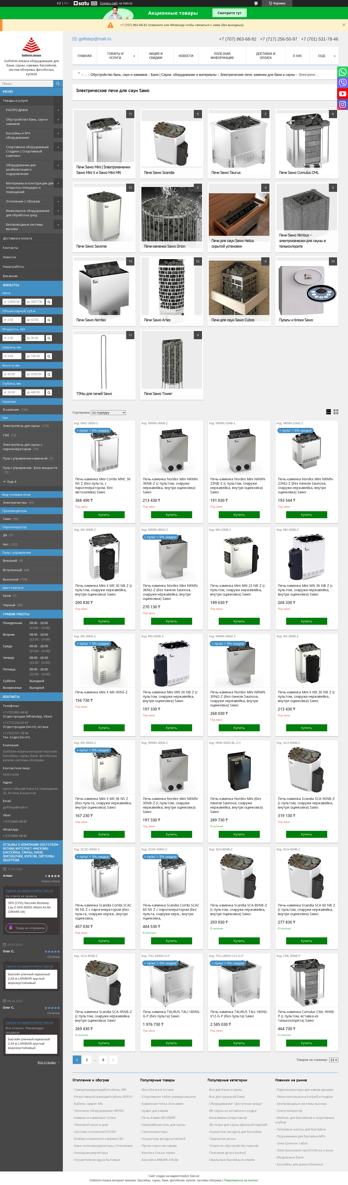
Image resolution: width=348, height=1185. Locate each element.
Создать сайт (109, 3)
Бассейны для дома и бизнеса (300, 1164)
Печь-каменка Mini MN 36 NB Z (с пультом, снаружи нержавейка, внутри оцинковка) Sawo (305, 589)
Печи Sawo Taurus (225, 172)
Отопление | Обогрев (23, 201)
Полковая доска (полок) (227, 1152)
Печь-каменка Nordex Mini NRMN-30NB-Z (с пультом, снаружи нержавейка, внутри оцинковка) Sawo (171, 805)
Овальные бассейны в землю (232, 1159)
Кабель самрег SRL (88, 1103)
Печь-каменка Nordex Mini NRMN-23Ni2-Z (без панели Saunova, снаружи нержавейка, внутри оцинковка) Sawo (306, 485)
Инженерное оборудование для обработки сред (28, 212)
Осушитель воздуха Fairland (163, 1138)
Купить (104, 514)
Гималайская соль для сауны (164, 1124)
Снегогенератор (289, 1110)
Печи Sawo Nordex (91, 320)
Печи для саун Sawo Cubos (232, 320)
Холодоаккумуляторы (91, 1152)
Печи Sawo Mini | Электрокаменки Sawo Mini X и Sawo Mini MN (103, 170)
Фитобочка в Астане (158, 1089)
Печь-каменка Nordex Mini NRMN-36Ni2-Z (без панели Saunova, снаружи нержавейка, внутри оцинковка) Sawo (171, 592)
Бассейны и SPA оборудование (18, 135)
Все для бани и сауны (225, 1089)
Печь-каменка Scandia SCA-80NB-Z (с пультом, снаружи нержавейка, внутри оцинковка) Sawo (238, 909)
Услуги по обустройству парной (233, 1145)
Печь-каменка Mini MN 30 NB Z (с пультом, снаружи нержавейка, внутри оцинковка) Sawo (170, 696)
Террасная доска (222, 1138)
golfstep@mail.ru (15, 807)
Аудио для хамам (155, 1110)
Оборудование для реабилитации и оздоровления (21, 169)
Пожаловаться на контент (241, 1180)
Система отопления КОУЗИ (95, 1131)
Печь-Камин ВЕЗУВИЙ (158, 1117)
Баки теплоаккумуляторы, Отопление (103, 1145)
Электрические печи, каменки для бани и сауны (257, 75)
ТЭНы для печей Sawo (94, 393)
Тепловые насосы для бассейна (301, 1129)
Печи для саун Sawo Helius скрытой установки (232, 243)
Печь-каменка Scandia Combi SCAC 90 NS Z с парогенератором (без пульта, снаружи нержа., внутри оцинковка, (103, 911)
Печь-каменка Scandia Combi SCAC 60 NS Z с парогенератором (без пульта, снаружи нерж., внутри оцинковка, (171, 911)
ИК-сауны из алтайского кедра (232, 1110)
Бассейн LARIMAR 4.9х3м (160, 1159)
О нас (297, 56)
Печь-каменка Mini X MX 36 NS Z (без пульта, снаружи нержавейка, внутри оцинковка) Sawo (103, 803)
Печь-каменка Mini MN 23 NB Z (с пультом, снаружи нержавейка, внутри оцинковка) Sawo (237, 589)
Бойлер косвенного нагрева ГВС (99, 1138)
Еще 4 (11, 481)
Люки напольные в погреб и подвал (305, 1096)
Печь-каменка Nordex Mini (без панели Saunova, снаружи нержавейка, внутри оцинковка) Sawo (236, 805)
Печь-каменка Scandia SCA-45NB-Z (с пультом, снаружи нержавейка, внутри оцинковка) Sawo (103, 1016)
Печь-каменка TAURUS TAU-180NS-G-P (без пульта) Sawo (172, 1014)
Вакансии (10, 276)
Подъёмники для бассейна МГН (301, 1136)
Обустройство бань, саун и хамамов (27, 121)
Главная (85, 56)
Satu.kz (194, 1176)
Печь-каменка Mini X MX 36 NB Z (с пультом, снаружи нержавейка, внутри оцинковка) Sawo (306, 696)
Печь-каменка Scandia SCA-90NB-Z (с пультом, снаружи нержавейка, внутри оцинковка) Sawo (306, 803)
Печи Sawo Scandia (159, 172)
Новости (9, 257)
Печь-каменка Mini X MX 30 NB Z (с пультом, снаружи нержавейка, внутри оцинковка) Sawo (103, 589)
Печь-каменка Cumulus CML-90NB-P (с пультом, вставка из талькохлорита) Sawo (306, 1016)
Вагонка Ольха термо (158, 1152)
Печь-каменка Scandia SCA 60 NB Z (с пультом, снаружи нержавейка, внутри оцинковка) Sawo (306, 909)
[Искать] (58, 83)
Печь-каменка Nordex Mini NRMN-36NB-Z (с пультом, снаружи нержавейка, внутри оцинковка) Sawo (171, 485)
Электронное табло (292, 1143)
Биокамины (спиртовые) (228, 1117)
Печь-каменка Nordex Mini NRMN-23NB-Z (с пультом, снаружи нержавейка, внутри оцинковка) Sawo (238, 485)
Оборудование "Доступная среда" (236, 1103)
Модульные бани (290, 1157)
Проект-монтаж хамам (159, 1145)
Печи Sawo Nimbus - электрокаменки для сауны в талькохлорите (302, 240)
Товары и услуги (15, 100)
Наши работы (13, 266)
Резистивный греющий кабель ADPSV (103, 1096)
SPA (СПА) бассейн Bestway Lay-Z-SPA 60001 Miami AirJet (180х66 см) (29, 907)
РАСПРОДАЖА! (17, 110)
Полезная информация (222, 56)
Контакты (10, 247)
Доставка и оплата (17, 238)
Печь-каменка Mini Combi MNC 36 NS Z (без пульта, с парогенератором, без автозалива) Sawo (102, 485)
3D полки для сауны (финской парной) (238, 1124)
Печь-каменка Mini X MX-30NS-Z (101, 692)
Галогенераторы (155, 1131)
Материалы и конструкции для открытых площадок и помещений (29, 187)
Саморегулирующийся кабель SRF (100, 1089)
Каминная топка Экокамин (162, 1103)
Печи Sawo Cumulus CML (299, 172)
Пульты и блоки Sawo (296, 320)
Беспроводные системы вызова (24, 226)
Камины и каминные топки (95, 1117)
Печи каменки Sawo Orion (164, 246)
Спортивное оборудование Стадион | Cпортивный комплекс (27, 151)
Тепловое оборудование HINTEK (99, 1110)
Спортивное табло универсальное (169, 1096)
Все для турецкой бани (227, 1096)
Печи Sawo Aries (157, 320)
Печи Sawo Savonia (91, 246)
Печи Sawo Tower (158, 393)
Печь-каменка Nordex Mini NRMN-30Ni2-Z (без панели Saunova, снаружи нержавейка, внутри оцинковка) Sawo (238, 698)
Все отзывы (47, 1062)
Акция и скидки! (156, 56)
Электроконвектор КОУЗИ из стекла (305, 1150)
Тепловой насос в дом (91, 1124)
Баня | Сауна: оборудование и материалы (184, 75)
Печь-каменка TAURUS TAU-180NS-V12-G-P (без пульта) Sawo (239, 1014)
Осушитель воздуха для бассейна (235, 1131)
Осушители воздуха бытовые (97, 1159)
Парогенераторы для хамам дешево (305, 1089)
